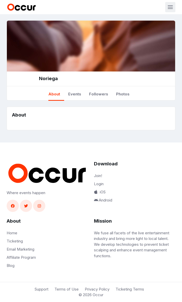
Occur (98, 294)
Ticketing (15, 241)
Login (99, 183)
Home (12, 233)
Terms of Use (66, 289)
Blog (11, 265)
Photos (123, 94)
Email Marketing (20, 249)
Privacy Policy (97, 289)
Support (41, 289)
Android (103, 200)
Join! (98, 175)
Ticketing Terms (130, 289)
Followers (98, 94)
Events (74, 94)
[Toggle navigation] (170, 7)
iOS (100, 192)
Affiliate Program (21, 257)
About (54, 94)
